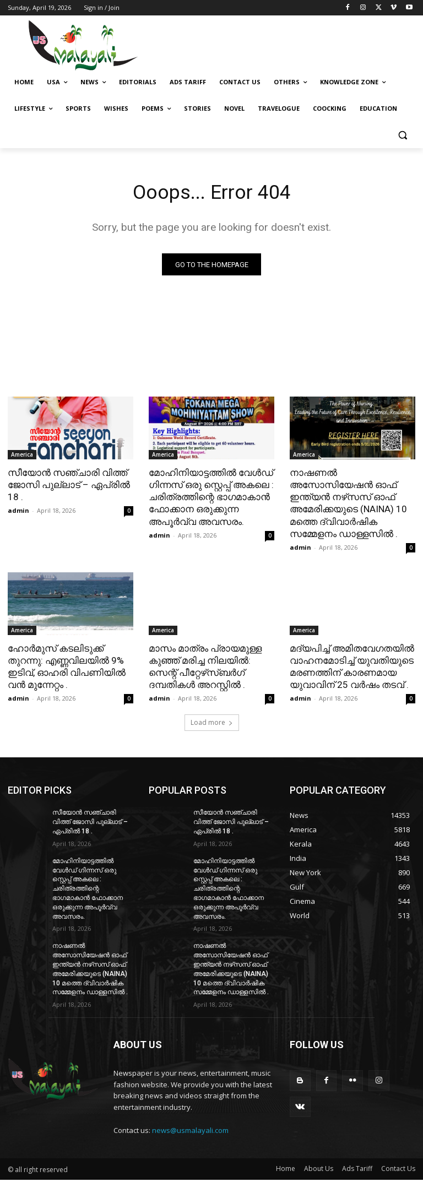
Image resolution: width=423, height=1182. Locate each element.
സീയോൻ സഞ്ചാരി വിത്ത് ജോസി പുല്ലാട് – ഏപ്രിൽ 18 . (69, 487)
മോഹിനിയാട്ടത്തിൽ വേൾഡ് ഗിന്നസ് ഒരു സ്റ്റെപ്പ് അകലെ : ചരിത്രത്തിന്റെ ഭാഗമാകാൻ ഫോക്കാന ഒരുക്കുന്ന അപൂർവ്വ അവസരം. (211, 499)
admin (18, 512)
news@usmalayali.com (190, 1132)
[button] (402, 135)
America (22, 456)
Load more (212, 724)
